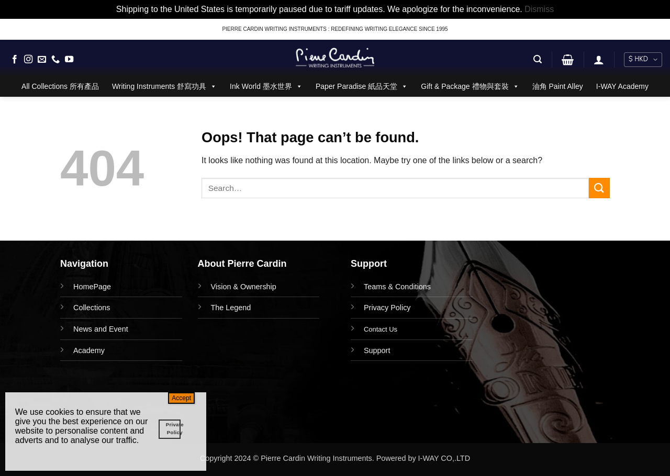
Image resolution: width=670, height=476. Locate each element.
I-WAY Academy (622, 86)
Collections (91, 307)
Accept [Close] (181, 398)
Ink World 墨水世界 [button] (266, 86)
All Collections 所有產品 (60, 86)
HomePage (92, 286)
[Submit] (599, 188)
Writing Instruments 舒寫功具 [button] (164, 86)
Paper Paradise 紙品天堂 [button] (362, 86)
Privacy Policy (387, 307)
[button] (537, 59)
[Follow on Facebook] (14, 59)
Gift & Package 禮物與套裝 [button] (470, 86)
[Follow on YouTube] (69, 59)
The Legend (231, 307)
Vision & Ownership (243, 286)
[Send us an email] (42, 59)
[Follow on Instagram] (28, 59)
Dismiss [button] (539, 9)
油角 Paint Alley (557, 86)
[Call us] (55, 59)
